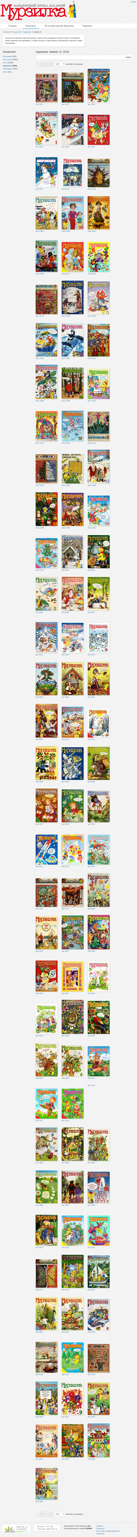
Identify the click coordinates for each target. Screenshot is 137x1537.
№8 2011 (65, 1374)
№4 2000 (39, 782)
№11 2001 (92, 316)
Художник (27, 32)
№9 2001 (65, 1417)
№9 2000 (39, 1417)
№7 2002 (91, 1163)
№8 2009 (91, 1332)
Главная (12, 26)
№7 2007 (65, 1205)
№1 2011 (91, 147)
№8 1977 (39, 1290)
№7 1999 (39, 1163)
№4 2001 (65, 782)
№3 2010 (65, 739)
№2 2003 (91, 570)
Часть (5, 72)
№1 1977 (65, 104)
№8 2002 (39, 1332)
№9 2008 (91, 1459)
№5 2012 (91, 993)
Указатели (30, 26)
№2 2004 (39, 612)
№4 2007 (39, 824)
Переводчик (8, 69)
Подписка (87, 26)
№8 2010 (39, 1374)
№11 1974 (40, 316)
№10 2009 (40, 274)
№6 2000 (65, 1036)
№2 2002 (65, 570)
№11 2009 (66, 401)
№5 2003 (39, 951)
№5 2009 (39, 993)
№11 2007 (92, 358)
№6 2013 (65, 1120)
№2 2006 (65, 612)
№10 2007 (92, 231)
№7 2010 (39, 1247)
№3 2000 (39, 697)
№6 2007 (39, 1078)
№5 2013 (39, 1036)
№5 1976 (39, 909)
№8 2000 (65, 1290)
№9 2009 (39, 1501)
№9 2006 (39, 1459)
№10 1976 (92, 189)
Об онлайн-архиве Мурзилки (59, 26)
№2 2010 (39, 655)
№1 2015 (65, 189)
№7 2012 (91, 1247)
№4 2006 (91, 782)
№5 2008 (91, 951)
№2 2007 (91, 612)
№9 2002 (91, 1417)
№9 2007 (65, 1459)
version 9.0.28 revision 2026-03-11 (47, 1528)
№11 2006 (66, 358)
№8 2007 (65, 1332)
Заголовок (7, 59)
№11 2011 (92, 401)
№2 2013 (65, 655)
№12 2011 (92, 528)
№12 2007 (66, 528)
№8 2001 (91, 1290)
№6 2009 (65, 1078)
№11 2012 (40, 443)
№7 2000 (65, 1163)
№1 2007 (39, 147)
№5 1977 (65, 909)
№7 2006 (39, 1205)
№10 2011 (66, 274)
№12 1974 (92, 443)
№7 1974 (91, 1085)
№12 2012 (40, 570)
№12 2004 (92, 485)
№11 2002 (40, 358)
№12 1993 (66, 485)
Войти (133, 2)
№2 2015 (91, 655)
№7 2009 (91, 1205)
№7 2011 (65, 1247)
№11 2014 (66, 443)
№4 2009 (65, 824)
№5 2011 (65, 993)
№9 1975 (91, 1374)
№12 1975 (40, 485)
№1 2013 (39, 189)
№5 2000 (91, 909)
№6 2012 (39, 1120)
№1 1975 (39, 104)
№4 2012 (65, 866)
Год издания (8, 56)
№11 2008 (40, 401)
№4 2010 (91, 824)
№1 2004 (91, 104)
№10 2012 (92, 274)
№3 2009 (39, 739)
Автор (5, 63)
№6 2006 (91, 1036)
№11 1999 (66, 316)
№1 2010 (65, 147)
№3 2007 (91, 697)
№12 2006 (40, 528)
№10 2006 (66, 231)
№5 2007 (65, 951)
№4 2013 (91, 866)
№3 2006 (65, 697)
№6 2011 (91, 1078)
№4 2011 (39, 866)
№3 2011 (91, 739)
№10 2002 (40, 231)
